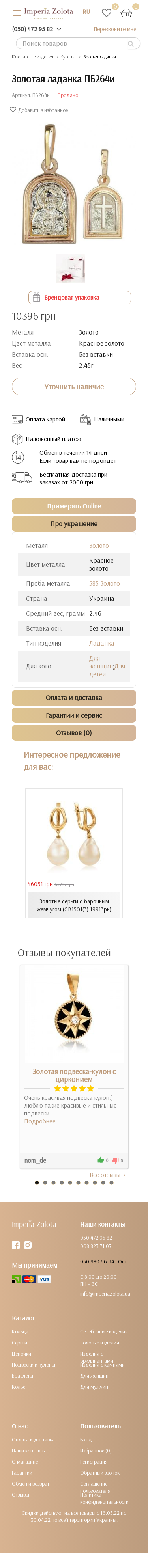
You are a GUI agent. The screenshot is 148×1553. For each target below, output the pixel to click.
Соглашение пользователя (95, 1487)
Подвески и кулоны (33, 1364)
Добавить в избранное (40, 110)
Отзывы (20, 1494)
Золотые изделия (99, 1342)
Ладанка (101, 643)
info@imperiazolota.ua (105, 1293)
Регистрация (94, 1461)
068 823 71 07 (95, 1245)
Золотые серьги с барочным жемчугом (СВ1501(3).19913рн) (74, 905)
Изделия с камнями (102, 1364)
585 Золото (104, 583)
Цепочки (21, 1353)
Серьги (19, 1342)
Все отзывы (108, 1175)
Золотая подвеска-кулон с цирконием (74, 1075)
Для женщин (101, 662)
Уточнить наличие (74, 386)
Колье (18, 1386)
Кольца (20, 1331)
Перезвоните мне (115, 29)
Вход (86, 1439)
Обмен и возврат (30, 1483)
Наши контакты (29, 1450)
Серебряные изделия (104, 1331)
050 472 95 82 (96, 1237)
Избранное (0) (96, 1450)
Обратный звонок (100, 1472)
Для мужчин (94, 1386)
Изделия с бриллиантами (96, 1357)
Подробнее (40, 1121)
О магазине (25, 1461)
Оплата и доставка (33, 1439)
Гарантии (22, 1472)
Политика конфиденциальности (104, 1498)
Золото (99, 545)
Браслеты (22, 1375)
